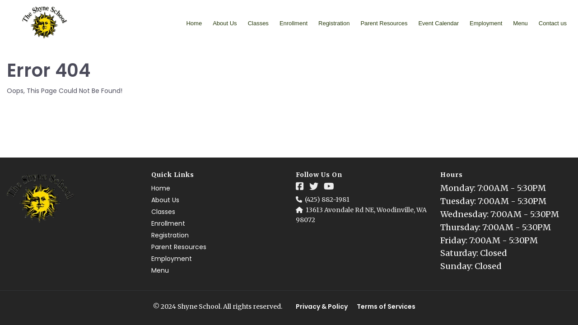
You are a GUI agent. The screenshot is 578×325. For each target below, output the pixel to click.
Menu (520, 23)
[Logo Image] (45, 23)
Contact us (553, 23)
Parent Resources (383, 23)
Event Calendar (438, 23)
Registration (334, 23)
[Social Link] (300, 186)
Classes (258, 23)
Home (194, 23)
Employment (486, 23)
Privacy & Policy (322, 306)
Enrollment (294, 23)
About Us (225, 23)
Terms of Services (386, 306)
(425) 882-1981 (327, 199)
